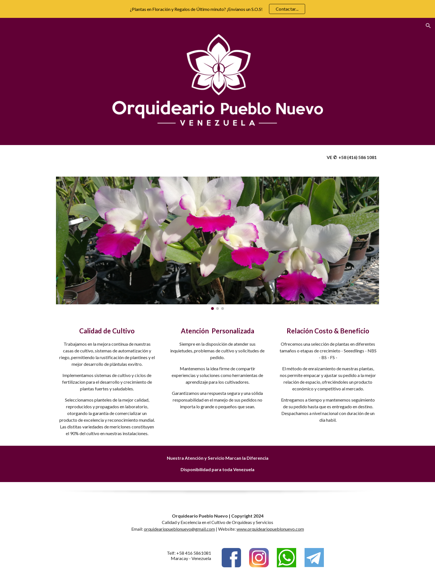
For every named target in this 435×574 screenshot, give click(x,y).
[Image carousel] (217, 243)
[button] (428, 25)
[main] (328, 157)
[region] (217, 9)
